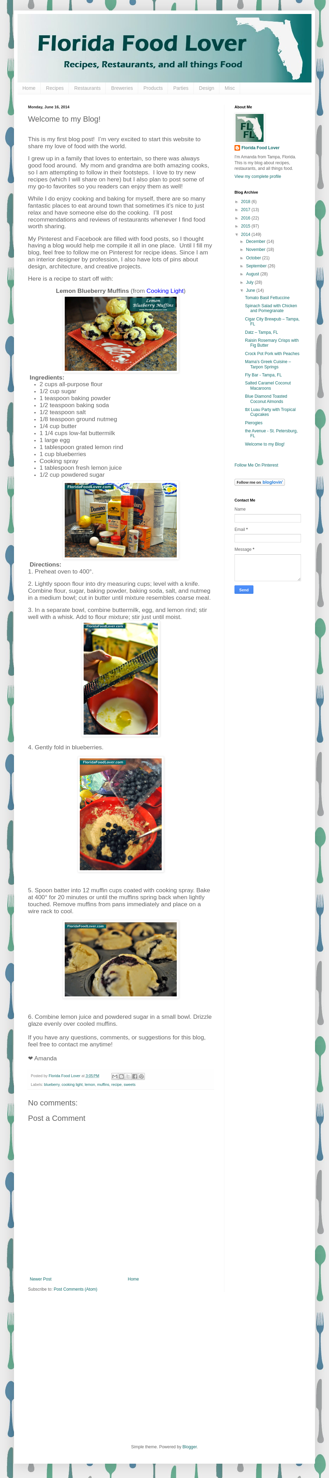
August (253, 274)
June (251, 290)
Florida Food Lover (260, 147)
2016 (246, 218)
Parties (181, 88)
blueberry (51, 1084)
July (250, 282)
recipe (116, 1084)
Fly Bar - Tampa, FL (263, 375)
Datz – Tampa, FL (261, 332)
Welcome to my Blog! (265, 444)
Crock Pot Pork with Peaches (272, 353)
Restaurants (87, 88)
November (256, 249)
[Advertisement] (148, 1372)
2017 (246, 209)
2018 (246, 201)
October (254, 257)
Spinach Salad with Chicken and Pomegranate (271, 308)
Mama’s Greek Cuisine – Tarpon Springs (268, 364)
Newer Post (40, 1279)
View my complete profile (257, 176)
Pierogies (253, 422)
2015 (246, 226)
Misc (230, 88)
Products (153, 88)
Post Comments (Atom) (75, 1289)
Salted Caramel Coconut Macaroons (268, 385)
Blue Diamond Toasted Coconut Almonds (266, 399)
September (257, 266)
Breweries (122, 88)
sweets (130, 1084)
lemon (90, 1084)
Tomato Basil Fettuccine (267, 297)
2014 (246, 234)
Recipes (55, 88)
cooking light (72, 1084)
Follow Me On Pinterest (256, 465)
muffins (103, 1084)
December (256, 241)
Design (207, 88)
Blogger (189, 1446)
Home (28, 88)
